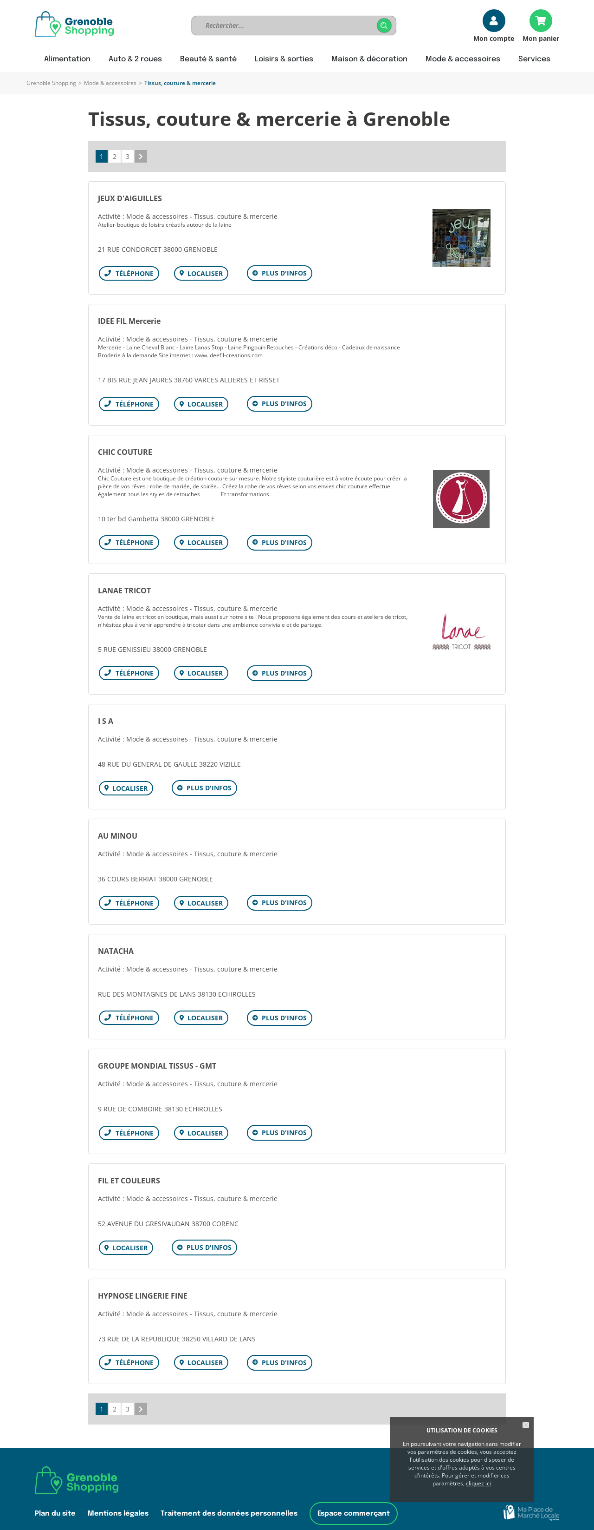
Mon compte (493, 38)
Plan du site (55, 1498)
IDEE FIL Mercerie (129, 320)
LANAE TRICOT (124, 586)
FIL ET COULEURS (129, 1168)
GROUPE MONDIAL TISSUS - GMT (157, 1055)
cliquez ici (478, 1483)
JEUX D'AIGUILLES (130, 198)
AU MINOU (117, 828)
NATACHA (116, 942)
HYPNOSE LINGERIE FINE (142, 1282)
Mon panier (541, 38)
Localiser (203, 273)
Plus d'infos (282, 273)
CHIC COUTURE (125, 449)
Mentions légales (118, 1498)
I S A (105, 715)
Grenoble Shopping (51, 83)
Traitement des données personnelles (229, 1498)
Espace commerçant (353, 1498)
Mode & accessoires (110, 83)
